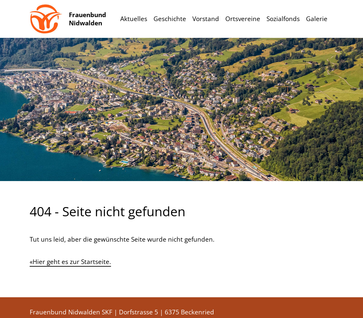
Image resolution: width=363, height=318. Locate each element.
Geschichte (170, 18)
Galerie (316, 18)
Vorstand (205, 18)
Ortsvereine (242, 18)
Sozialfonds (283, 18)
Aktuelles (133, 18)
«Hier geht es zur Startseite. (70, 261)
